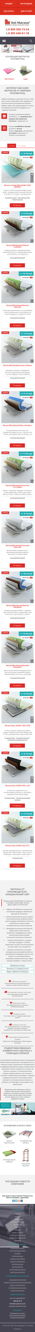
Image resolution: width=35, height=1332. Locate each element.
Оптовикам (17, 1224)
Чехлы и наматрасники (17, 1285)
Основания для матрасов (17, 1280)
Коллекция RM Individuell (17, 258)
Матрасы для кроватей (17, 1259)
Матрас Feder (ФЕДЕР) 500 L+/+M (17, 785)
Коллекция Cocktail (11, 198)
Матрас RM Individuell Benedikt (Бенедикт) (17, 666)
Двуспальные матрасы (17, 1272)
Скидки (8, 4)
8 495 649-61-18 (18, 33)
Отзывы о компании (17, 1222)
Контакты (17, 1240)
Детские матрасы (17, 1256)
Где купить (9, 11)
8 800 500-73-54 (18, 29)
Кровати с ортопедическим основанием (17, 1282)
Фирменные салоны (17, 965)
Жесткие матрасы (17, 1264)
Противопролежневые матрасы (18, 740)
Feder (25, 71)
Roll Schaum (9, 71)
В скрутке (17, 1253)
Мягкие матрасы (17, 1267)
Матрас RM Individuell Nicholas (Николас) (17, 306)
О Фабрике (17, 1214)
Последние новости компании (17, 1182)
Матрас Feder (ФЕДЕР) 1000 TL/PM (17, 725)
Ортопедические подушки (17, 1288)
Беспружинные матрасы (17, 1251)
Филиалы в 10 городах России (17, 968)
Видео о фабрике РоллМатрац (17, 972)
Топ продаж (22, 146)
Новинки (12, 146)
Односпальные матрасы (18, 1269)
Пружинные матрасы (22, 738)
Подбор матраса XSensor (17, 1235)
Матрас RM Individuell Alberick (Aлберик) (17, 246)
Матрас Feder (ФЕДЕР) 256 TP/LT (17, 845)
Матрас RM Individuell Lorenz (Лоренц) (17, 365)
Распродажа (26, 4)
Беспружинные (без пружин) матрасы (21, 198)
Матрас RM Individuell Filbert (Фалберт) (17, 425)
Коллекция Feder (10, 738)
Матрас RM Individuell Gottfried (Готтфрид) (17, 486)
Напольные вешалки (17, 1290)
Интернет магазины (17, 1317)
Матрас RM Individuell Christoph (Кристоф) (17, 546)
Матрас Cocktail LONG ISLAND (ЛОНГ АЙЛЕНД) (17, 186)
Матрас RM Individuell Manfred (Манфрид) (17, 606)
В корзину (17, 205)
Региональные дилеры (17, 1315)
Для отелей (26, 11)
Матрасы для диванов (17, 1261)
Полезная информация (17, 1238)
